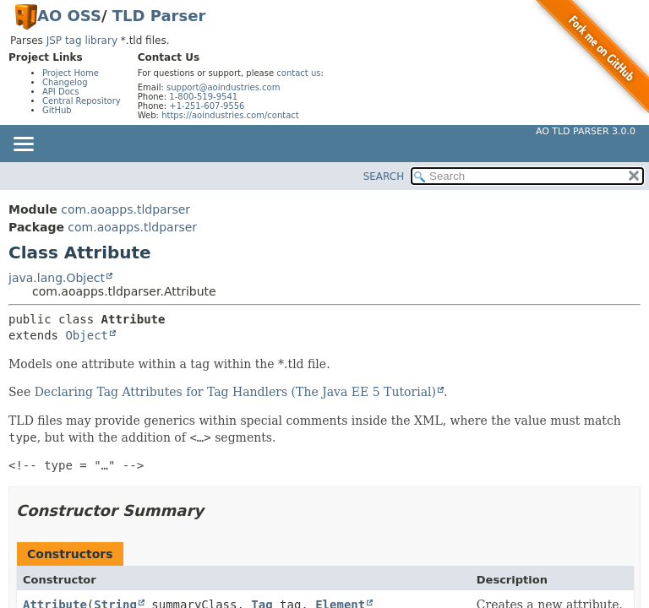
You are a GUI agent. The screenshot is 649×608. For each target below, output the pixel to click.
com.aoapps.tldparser (125, 209)
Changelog (65, 82)
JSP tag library (81, 40)
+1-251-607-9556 (206, 106)
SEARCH (384, 176)
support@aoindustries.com (223, 87)
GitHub (57, 110)
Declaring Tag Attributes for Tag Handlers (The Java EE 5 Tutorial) (235, 392)
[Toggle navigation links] (22, 145)
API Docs (60, 91)
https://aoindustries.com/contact (230, 115)
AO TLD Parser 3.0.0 (585, 131)
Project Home (70, 73)
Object (86, 335)
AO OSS (69, 15)
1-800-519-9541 (203, 96)
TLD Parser (159, 15)
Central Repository (81, 101)
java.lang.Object (56, 278)
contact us (298, 73)
